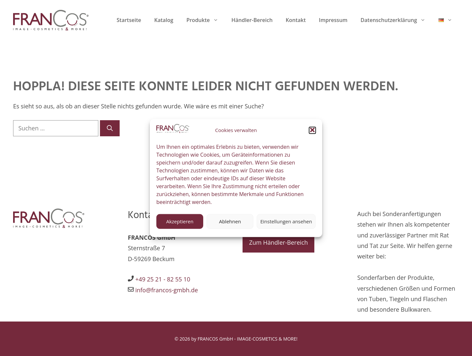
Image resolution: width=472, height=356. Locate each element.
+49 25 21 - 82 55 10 (162, 279)
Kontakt (296, 20)
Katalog (163, 20)
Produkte (206, 20)
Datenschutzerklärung (396, 20)
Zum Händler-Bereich (278, 242)
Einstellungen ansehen (286, 225)
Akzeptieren (179, 225)
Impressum (333, 20)
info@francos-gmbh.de (166, 290)
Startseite (129, 20)
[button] (312, 134)
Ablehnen (230, 225)
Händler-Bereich (252, 20)
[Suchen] (110, 128)
